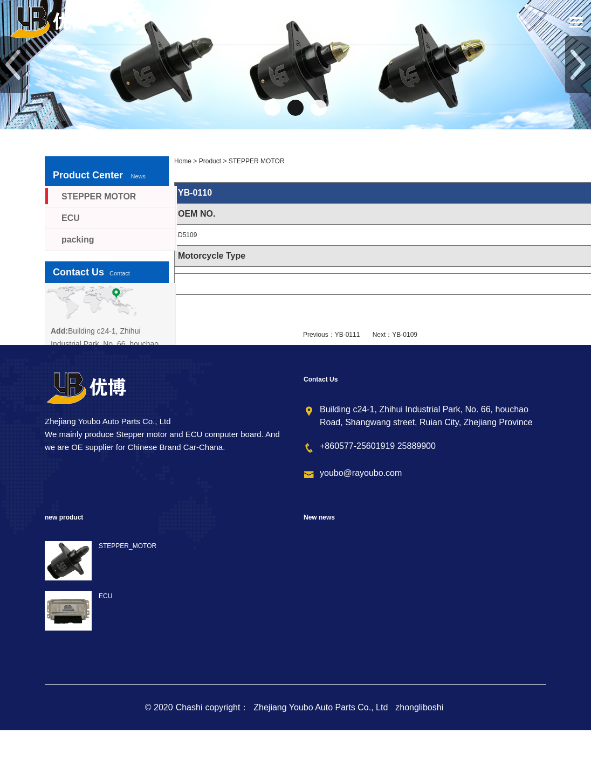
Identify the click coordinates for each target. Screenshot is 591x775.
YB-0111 (347, 334)
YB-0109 (404, 334)
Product (210, 161)
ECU (70, 218)
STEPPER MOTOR (257, 161)
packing (77, 239)
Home (182, 161)
